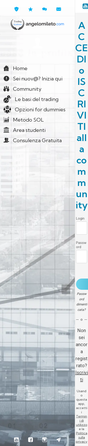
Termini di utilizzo (81, 420)
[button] (37, 47)
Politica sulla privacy (81, 437)
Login (80, 218)
